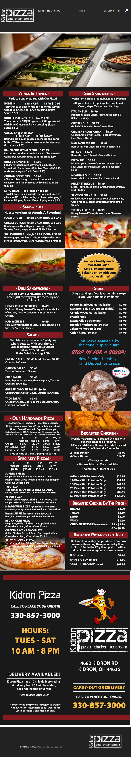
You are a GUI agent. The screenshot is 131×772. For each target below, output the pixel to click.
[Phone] (126, 10)
